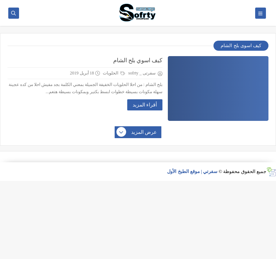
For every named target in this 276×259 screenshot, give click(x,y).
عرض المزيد (137, 132)
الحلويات (114, 73)
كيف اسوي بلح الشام (137, 60)
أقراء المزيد (145, 105)
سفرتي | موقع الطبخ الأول (192, 171)
